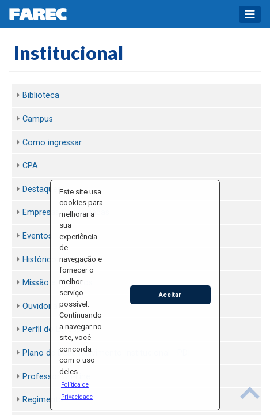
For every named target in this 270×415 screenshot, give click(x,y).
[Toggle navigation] (250, 14)
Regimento (42, 400)
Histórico (39, 260)
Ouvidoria (40, 306)
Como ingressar (52, 143)
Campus (37, 119)
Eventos (37, 236)
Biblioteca (40, 95)
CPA (30, 166)
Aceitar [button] (170, 294)
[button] (82, 390)
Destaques (42, 189)
